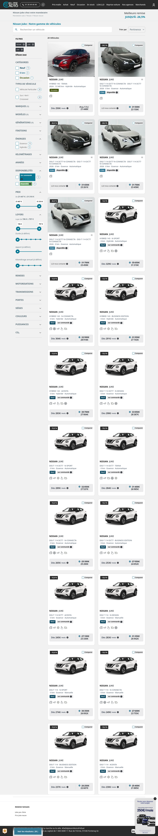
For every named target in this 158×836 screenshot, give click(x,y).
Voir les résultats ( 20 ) (28, 831)
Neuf (72, 4)
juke (28, 44)
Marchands (140, 4)
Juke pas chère (20, 812)
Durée (23, 233)
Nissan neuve (38, 16)
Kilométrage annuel (29, 259)
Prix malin (56, 4)
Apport (23, 247)
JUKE (18, 50)
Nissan (29, 16)
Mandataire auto (19, 16)
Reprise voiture (113, 4)
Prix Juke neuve (21, 815)
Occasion (81, 4)
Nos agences (127, 4)
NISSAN (19, 44)
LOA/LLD (100, 4)
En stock (91, 4)
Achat (65, 4)
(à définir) (25, 233)
